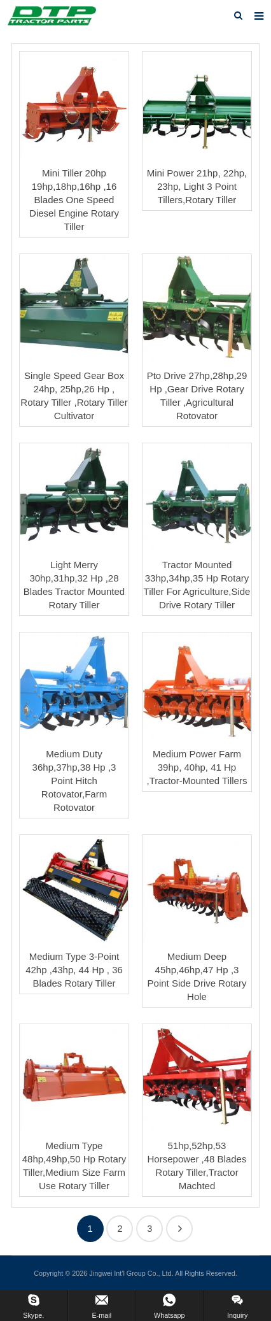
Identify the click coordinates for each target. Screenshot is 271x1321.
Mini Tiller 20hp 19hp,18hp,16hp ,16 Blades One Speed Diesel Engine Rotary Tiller (74, 200)
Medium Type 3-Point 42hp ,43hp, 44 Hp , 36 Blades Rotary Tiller (74, 970)
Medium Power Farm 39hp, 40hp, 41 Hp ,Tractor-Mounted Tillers (197, 767)
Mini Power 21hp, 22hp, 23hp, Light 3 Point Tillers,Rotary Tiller (197, 186)
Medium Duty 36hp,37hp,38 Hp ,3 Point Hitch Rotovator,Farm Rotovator (74, 780)
